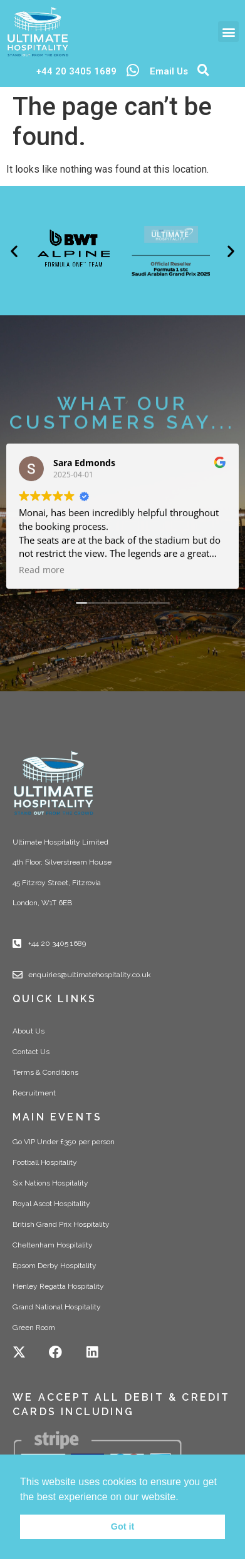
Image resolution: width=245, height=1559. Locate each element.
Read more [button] (42, 576)
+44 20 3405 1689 (76, 71)
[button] (228, 31)
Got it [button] (123, 1526)
